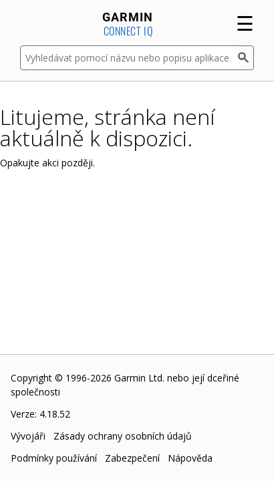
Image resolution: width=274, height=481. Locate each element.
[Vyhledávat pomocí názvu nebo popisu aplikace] (129, 57)
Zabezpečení (132, 458)
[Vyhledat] (246, 57)
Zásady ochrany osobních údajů (122, 436)
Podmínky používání (54, 458)
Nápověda (190, 458)
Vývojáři (28, 436)
